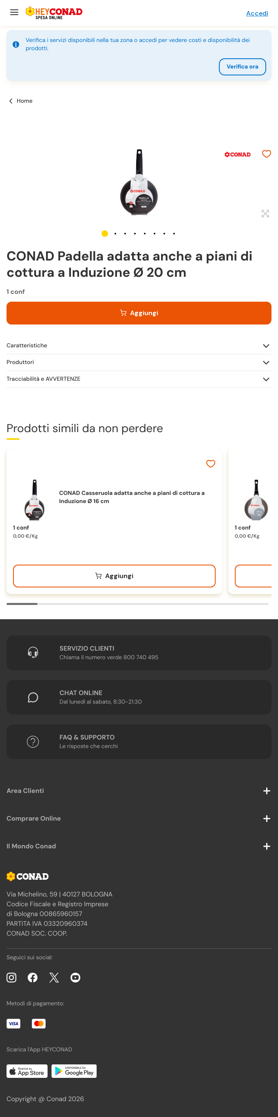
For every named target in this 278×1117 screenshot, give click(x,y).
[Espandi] (264, 214)
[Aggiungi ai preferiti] (266, 155)
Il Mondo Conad (31, 846)
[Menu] (13, 13)
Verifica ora (242, 67)
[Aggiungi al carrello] (139, 313)
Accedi (257, 13)
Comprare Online (34, 818)
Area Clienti (25, 790)
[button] (104, 233)
